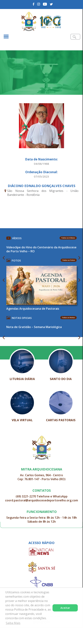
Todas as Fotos (68, 260)
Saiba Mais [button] (13, 623)
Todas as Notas (68, 317)
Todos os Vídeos (68, 238)
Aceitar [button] (65, 607)
